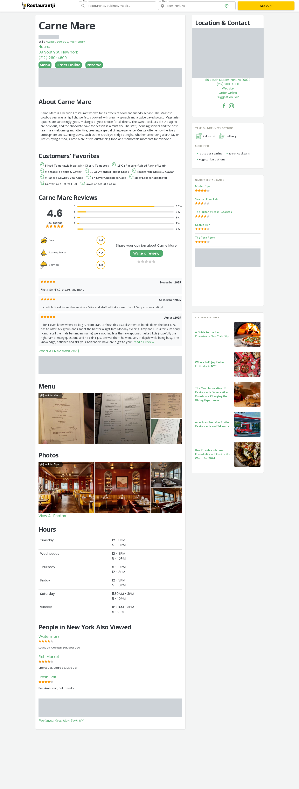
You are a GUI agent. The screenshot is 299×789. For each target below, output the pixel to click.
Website (228, 88)
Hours (44, 46)
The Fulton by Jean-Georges (213, 211)
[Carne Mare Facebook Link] (224, 105)
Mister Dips (202, 186)
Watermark (49, 636)
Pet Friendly (77, 42)
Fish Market (49, 656)
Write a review (146, 253)
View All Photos (52, 515)
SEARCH (266, 6)
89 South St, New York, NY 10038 (227, 80)
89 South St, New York (58, 52)
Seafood (62, 42)
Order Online (68, 64)
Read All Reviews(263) (59, 351)
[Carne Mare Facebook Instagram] (231, 105)
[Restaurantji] (38, 5)
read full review (144, 342)
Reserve (94, 64)
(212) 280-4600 (53, 57)
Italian (51, 42)
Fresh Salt (47, 677)
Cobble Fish (202, 224)
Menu (45, 64)
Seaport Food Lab (206, 199)
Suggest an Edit (228, 97)
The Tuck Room (205, 237)
